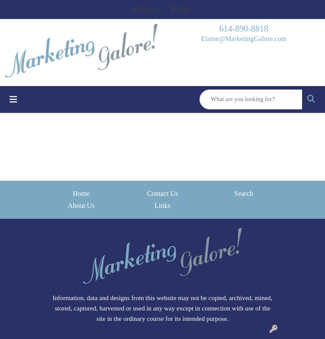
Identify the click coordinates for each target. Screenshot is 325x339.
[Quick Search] (251, 99)
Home (81, 193)
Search (243, 193)
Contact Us (162, 193)
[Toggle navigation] (13, 99)
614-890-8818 (243, 28)
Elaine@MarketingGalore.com (243, 38)
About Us (81, 205)
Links (162, 205)
